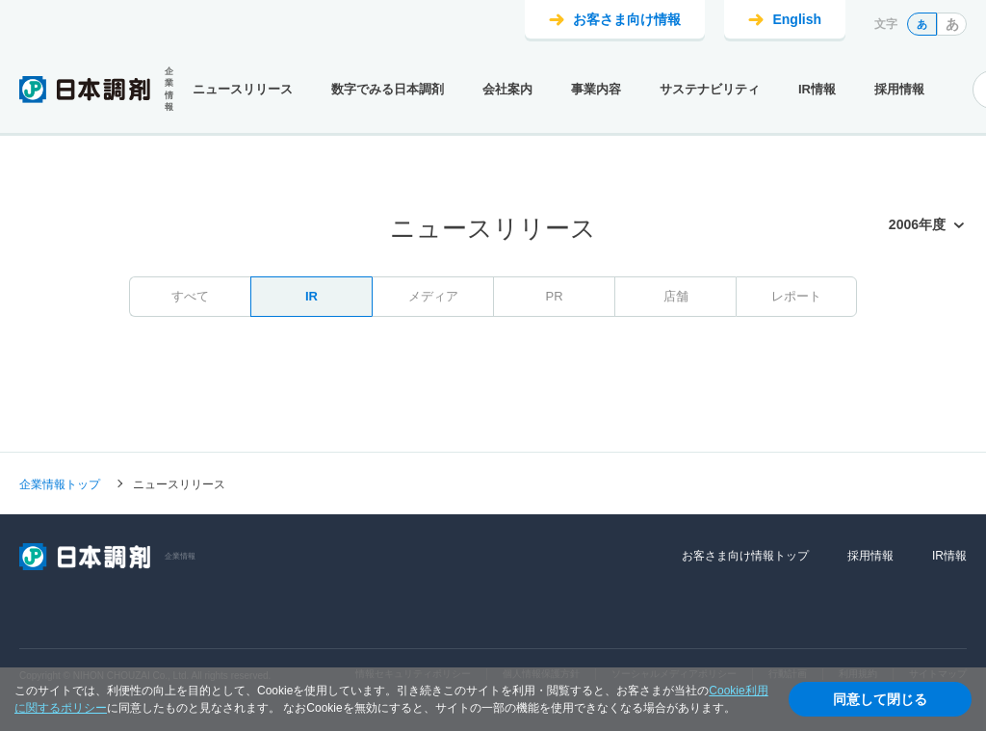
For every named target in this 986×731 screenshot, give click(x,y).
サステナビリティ (710, 89)
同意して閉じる (880, 699)
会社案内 (507, 89)
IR (311, 296)
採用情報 (899, 89)
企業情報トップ (59, 483)
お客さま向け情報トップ (745, 555)
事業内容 (596, 89)
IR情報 (817, 89)
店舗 (675, 296)
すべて (190, 296)
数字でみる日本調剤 (387, 89)
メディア (433, 296)
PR (553, 296)
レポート (796, 296)
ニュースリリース (243, 89)
